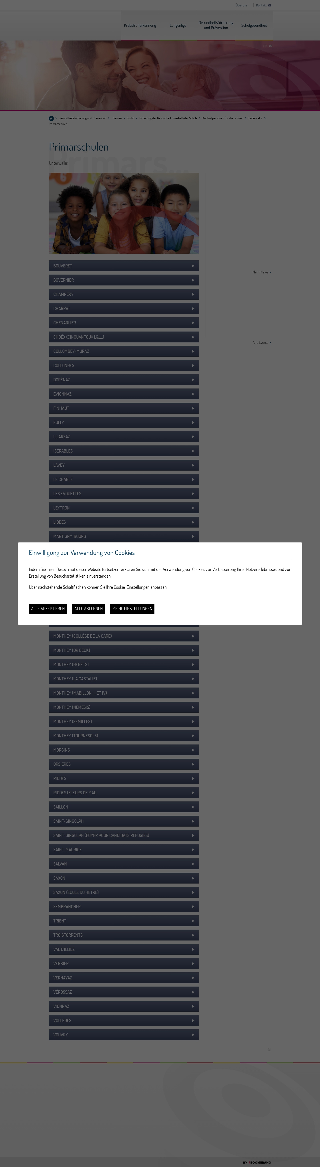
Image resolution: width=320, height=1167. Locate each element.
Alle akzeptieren (48, 608)
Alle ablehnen (88, 608)
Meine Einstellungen (132, 608)
